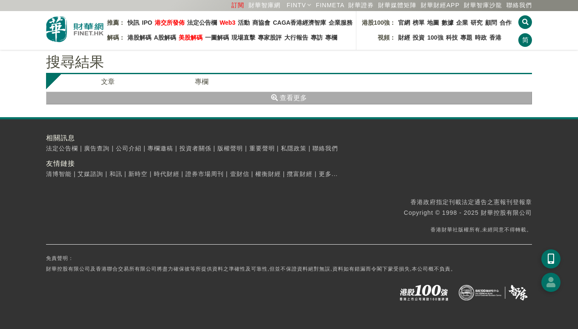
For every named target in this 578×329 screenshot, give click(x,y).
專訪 (317, 37)
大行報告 (296, 37)
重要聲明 (262, 148)
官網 (404, 22)
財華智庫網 (264, 5)
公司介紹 (129, 148)
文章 (108, 81)
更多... (328, 173)
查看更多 (289, 97)
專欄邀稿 (160, 148)
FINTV (296, 5)
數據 (448, 22)
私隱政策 (293, 148)
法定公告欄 (202, 22)
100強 (435, 37)
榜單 (419, 22)
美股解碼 (190, 37)
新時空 (137, 173)
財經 (404, 37)
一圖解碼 (217, 37)
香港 (495, 37)
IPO (147, 22)
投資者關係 (195, 148)
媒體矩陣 (397, 5)
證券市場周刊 (204, 173)
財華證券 (361, 5)
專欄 (331, 37)
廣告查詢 (97, 148)
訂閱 (237, 5)
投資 (419, 37)
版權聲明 (230, 148)
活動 (244, 22)
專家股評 (270, 37)
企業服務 (341, 22)
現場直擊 (243, 37)
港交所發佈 (170, 22)
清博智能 (59, 173)
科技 (452, 37)
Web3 (227, 22)
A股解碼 (165, 37)
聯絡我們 (519, 5)
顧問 (491, 22)
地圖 (433, 22)
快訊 (133, 22)
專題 (466, 37)
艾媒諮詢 (90, 173)
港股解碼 (139, 37)
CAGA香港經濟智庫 (299, 22)
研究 (477, 22)
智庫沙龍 (483, 5)
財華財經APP (440, 5)
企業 (462, 22)
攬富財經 (299, 173)
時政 (481, 37)
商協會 (261, 22)
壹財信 (239, 173)
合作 (506, 22)
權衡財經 (268, 173)
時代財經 (166, 173)
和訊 (116, 173)
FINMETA (330, 5)
